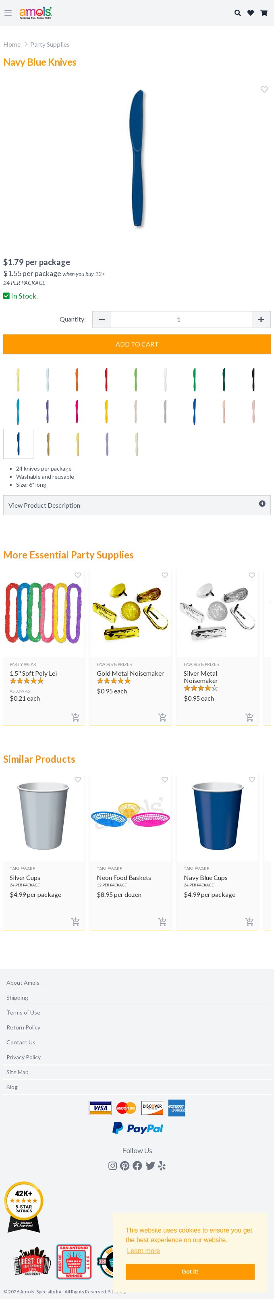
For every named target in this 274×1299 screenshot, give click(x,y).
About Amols (22, 982)
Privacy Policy (23, 1057)
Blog (12, 1086)
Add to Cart (137, 344)
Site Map (17, 1072)
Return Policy (23, 1027)
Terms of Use (23, 1012)
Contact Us (20, 1042)
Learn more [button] (143, 1250)
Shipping (17, 997)
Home (12, 44)
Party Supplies (50, 44)
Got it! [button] (190, 1271)
